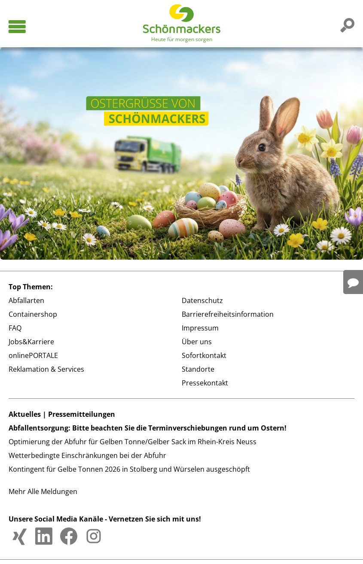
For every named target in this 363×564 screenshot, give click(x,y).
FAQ (15, 328)
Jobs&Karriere (31, 341)
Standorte (198, 369)
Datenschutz (202, 300)
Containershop (33, 314)
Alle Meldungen (52, 491)
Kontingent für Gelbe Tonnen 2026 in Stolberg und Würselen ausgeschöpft (129, 469)
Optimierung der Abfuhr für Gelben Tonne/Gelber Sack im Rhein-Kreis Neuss (132, 441)
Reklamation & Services (46, 369)
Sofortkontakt (204, 355)
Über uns (197, 341)
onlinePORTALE (33, 355)
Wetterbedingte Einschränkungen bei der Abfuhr (87, 455)
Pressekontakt (205, 383)
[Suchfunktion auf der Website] (345, 24)
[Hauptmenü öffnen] (16, 26)
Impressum (200, 328)
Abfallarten (26, 300)
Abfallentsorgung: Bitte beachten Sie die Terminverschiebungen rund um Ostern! (148, 428)
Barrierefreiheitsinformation (228, 314)
